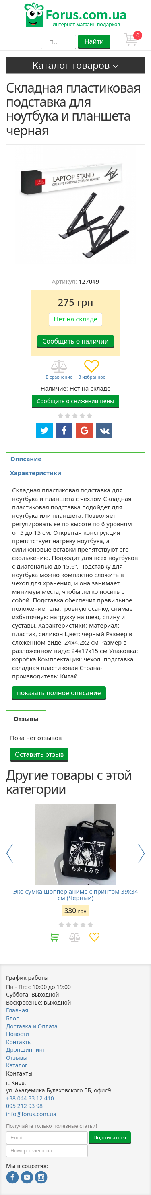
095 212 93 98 (24, 1106)
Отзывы (16, 1057)
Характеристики (35, 473)
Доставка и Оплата (32, 1026)
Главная (17, 1010)
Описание (25, 459)
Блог (12, 1018)
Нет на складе (75, 319)
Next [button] (141, 853)
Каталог (16, 1065)
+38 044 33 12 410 (30, 1098)
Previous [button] (9, 853)
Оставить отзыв (39, 754)
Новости (17, 1034)
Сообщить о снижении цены (75, 401)
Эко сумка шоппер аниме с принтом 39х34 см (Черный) (75, 894)
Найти (94, 41)
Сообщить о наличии (75, 341)
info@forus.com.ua (31, 1114)
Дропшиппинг (25, 1049)
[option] (75, 876)
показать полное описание (59, 692)
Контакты (19, 1042)
